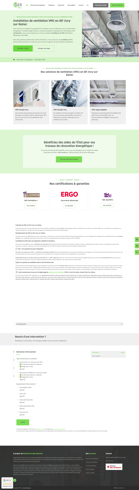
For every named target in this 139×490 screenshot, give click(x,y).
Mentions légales (90, 473)
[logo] (17, 5)
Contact (81, 5)
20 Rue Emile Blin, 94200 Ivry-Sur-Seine (116, 457)
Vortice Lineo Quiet (71, 277)
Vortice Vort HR (52, 277)
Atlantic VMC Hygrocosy (24, 277)
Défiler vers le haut (119, 488)
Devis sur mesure (117, 5)
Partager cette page (44, 48)
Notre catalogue (90, 469)
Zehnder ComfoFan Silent (22, 279)
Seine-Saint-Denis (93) (27, 407)
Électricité (61, 5)
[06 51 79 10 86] (137, 252)
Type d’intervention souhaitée (26, 359)
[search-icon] (87, 5)
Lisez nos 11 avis (7, 486)
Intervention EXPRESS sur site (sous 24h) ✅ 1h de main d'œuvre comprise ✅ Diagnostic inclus (33, 376)
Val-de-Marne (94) (25, 388)
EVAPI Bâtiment (27, 488)
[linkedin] (14, 480)
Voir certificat (31, 206)
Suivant (23, 422)
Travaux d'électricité (91, 466)
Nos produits (72, 5)
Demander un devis (23, 48)
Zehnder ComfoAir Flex (104, 277)
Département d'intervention (26, 384)
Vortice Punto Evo (61, 277)
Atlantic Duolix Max (107, 275)
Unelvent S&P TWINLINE (56, 279)
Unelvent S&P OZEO (69, 279)
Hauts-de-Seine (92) (26, 401)
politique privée (40, 429)
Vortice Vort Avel (81, 277)
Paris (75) (23, 395)
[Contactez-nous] (137, 245)
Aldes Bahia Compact (96, 275)
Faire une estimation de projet (69, 159)
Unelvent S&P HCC (34, 279)
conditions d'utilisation (59, 429)
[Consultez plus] (69, 324)
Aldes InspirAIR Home (84, 275)
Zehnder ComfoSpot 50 (116, 277)
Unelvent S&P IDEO (45, 279)
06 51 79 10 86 (109, 461)
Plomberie (52, 5)
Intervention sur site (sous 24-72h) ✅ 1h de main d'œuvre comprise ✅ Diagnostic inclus (31, 365)
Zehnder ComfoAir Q (91, 277)
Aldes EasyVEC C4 (73, 275)
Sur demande (69, 206)
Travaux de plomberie (91, 462)
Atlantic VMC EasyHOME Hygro (39, 277)
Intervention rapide (100, 5)
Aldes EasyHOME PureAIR (62, 275)
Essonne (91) (24, 413)
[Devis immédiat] (137, 239)
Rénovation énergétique (38, 5)
